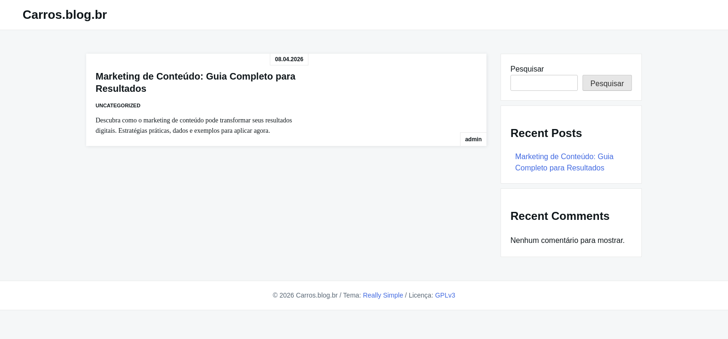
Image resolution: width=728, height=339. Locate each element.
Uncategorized (118, 105)
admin (473, 139)
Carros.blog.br (65, 15)
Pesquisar (527, 69)
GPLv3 (445, 295)
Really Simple (383, 295)
